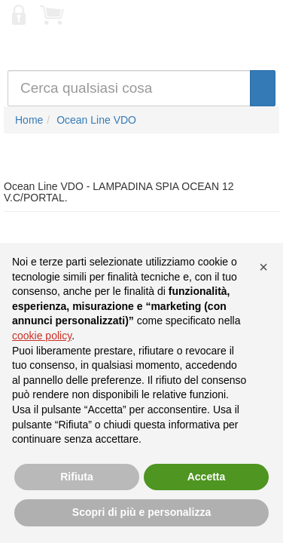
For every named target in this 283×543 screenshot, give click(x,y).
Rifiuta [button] (76, 477)
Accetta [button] (206, 477)
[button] (263, 267)
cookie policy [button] (42, 336)
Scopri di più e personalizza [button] (141, 512)
